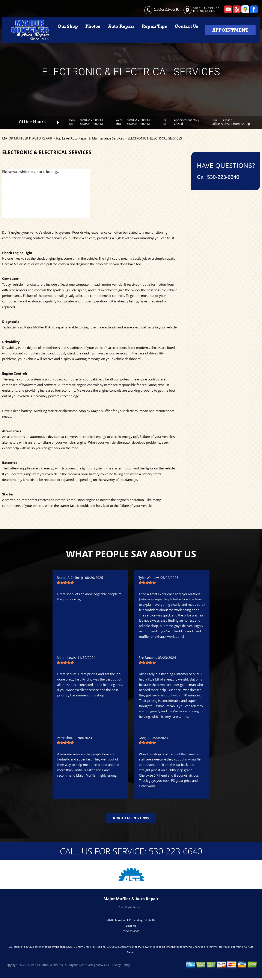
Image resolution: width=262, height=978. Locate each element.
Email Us (131, 925)
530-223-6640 (166, 9)
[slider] (65, 582)
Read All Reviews (131, 818)
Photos (92, 26)
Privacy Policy (120, 965)
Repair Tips (154, 26)
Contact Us (186, 26)
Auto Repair (121, 26)
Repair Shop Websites (47, 965)
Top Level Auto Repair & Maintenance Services (90, 138)
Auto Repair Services (131, 907)
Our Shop (67, 26)
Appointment (230, 30)
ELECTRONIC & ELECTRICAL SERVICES (155, 138)
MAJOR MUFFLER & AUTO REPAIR (27, 138)
